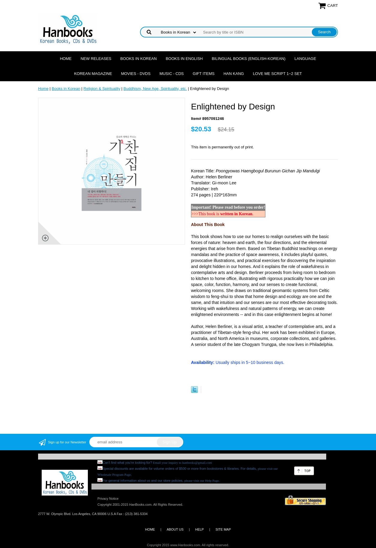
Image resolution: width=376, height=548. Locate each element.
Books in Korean (138, 58)
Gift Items (204, 73)
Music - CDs (172, 73)
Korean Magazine (93, 73)
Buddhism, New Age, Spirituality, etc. (155, 88)
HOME (150, 529)
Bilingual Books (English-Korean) (248, 58)
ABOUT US (175, 529)
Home (66, 58)
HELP (199, 529)
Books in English (184, 58)
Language (305, 58)
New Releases (96, 58)
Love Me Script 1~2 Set (277, 73)
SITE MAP (223, 529)
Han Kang (233, 73)
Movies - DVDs (136, 73)
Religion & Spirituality (101, 88)
